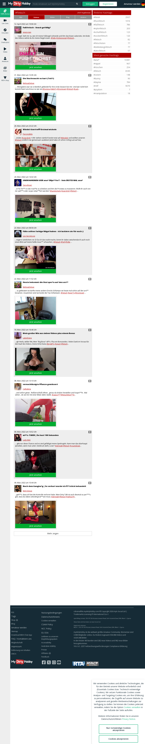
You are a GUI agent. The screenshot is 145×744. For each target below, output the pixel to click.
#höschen (98, 67)
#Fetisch (70, 38)
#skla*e (53, 89)
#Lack (76, 89)
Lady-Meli (26, 440)
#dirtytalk (59, 446)
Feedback (45, 657)
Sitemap (14, 631)
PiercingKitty (28, 134)
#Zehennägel (61, 38)
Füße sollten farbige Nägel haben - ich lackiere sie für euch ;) (53, 231)
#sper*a (71, 293)
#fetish (97, 17)
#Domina (46, 89)
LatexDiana (27, 338)
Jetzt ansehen (35, 67)
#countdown (75, 446)
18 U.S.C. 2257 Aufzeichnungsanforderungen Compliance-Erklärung (100, 646)
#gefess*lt (70, 497)
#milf (96, 85)
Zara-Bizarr (27, 185)
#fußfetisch (99, 24)
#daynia (97, 82)
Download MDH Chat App (21, 635)
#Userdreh (26, 138)
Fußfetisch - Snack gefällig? (37, 27)
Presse (44, 649)
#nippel (97, 63)
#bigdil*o (51, 344)
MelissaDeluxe (28, 83)
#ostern (97, 74)
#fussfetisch (99, 21)
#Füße (53, 38)
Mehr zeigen (52, 533)
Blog (13, 624)
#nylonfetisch (100, 28)
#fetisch (73, 191)
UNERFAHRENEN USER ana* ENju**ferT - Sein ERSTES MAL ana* (53, 180)
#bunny (97, 78)
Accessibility (46, 642)
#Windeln (64, 138)
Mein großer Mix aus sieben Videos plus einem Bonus (49, 333)
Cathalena (27, 389)
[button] (5, 12)
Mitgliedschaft (17, 642)
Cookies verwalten (48, 620)
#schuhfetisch (100, 32)
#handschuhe (55, 191)
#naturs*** (56, 395)
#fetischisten (99, 43)
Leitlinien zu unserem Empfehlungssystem (49, 637)
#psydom (98, 89)
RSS (12, 612)
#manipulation (100, 93)
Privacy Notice (128, 719)
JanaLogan (27, 32)
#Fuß (63, 242)
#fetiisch (97, 39)
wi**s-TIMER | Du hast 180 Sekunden (41, 435)
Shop (13, 620)
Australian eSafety (48, 646)
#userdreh (65, 191)
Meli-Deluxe (27, 491)
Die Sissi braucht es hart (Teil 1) (38, 78)
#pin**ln (70, 395)
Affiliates (44, 653)
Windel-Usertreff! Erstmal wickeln (39, 129)
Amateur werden (132, 4)
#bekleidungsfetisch (103, 47)
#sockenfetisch (100, 35)
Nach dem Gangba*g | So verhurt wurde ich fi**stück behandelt (54, 486)
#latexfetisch (99, 50)
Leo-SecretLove (29, 236)
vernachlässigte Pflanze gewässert (40, 384)
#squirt (58, 344)
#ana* (96, 60)
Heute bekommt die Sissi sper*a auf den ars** (45, 282)
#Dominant (61, 89)
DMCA (13, 654)
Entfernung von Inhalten (20, 650)
